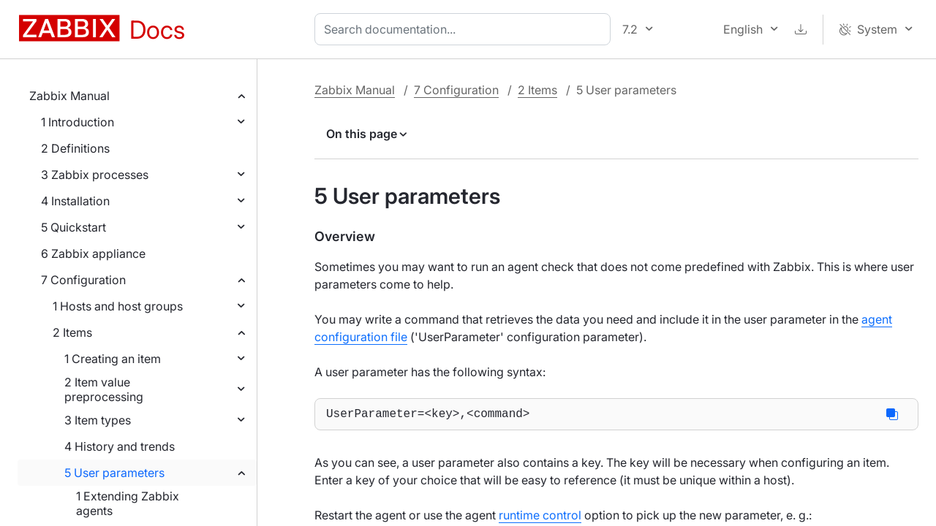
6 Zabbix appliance (93, 253)
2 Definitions (75, 148)
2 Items (72, 332)
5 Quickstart (73, 227)
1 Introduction (77, 122)
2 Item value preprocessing (103, 389)
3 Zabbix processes (94, 174)
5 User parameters (114, 472)
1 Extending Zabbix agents (127, 503)
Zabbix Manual (69, 95)
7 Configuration (83, 279)
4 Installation (75, 201)
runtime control (540, 518)
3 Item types (97, 420)
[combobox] (465, 29)
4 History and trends (119, 446)
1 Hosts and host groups (118, 306)
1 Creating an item (112, 358)
